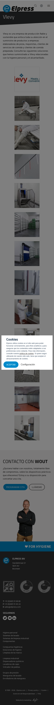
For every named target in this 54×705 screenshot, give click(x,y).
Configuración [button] (28, 364)
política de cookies (26, 354)
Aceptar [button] (11, 365)
